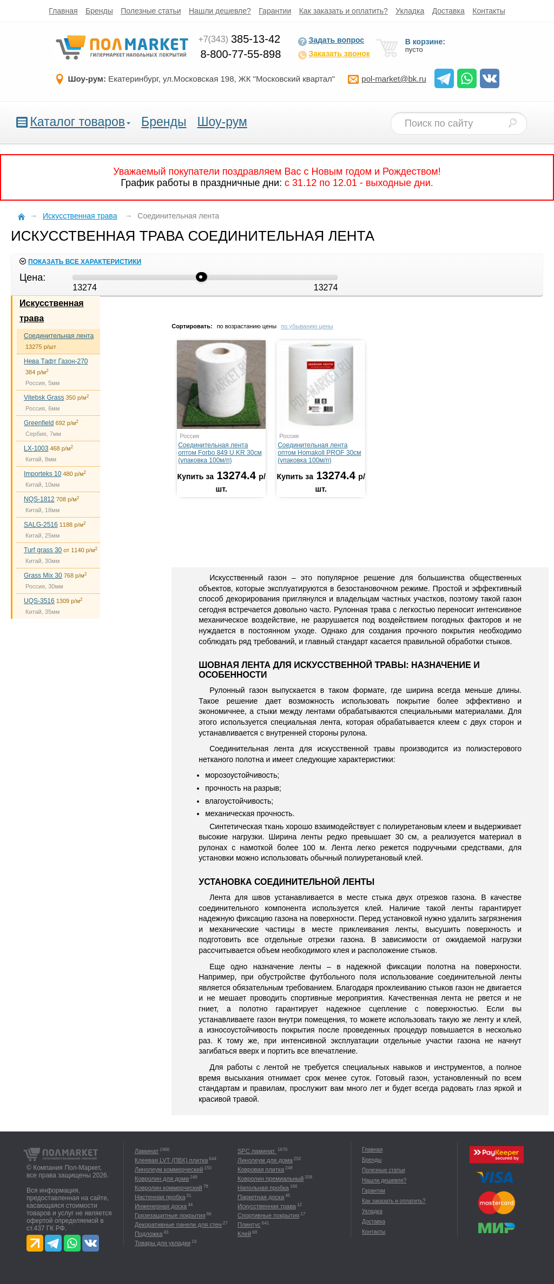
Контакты (488, 10)
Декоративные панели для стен (178, 1224)
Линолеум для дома (265, 1160)
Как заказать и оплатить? (343, 10)
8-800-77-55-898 (240, 54)
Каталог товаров (77, 122)
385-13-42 (239, 39)
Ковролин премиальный (271, 1178)
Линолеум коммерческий (169, 1169)
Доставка (448, 10)
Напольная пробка (263, 1187)
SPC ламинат (257, 1151)
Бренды (99, 10)
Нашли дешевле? (220, 10)
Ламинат (147, 1151)
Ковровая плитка (261, 1169)
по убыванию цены (307, 326)
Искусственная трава (267, 1206)
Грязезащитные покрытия (170, 1215)
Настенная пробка (160, 1197)
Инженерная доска (161, 1206)
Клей (244, 1233)
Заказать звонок (334, 54)
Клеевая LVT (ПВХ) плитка (171, 1160)
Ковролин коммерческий (168, 1187)
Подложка (148, 1233)
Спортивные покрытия (268, 1215)
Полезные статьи (151, 10)
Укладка (409, 10)
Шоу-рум (222, 122)
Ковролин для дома (162, 1178)
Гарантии (275, 10)
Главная (63, 10)
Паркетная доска (261, 1197)
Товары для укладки (162, 1243)
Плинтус (249, 1224)
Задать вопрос (331, 41)
